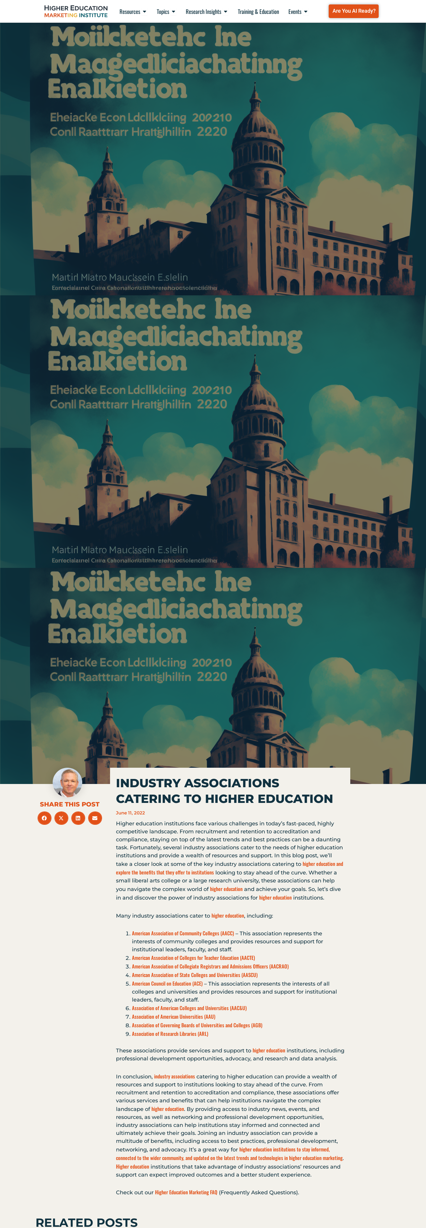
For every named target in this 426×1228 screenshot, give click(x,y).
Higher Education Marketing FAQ (186, 1192)
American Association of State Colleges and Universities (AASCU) (195, 974)
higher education (226, 888)
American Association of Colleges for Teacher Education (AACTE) (193, 957)
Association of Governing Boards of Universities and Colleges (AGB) (197, 1025)
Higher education (132, 1166)
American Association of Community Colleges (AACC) (183, 933)
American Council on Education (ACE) (167, 983)
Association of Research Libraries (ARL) (170, 1033)
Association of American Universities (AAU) (173, 1016)
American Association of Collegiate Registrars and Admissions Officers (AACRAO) (210, 966)
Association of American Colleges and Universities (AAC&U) (189, 1008)
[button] (44, 818)
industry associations (174, 1076)
